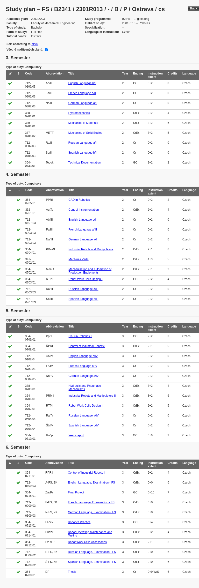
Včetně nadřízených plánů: (25, 49)
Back (193, 8)
